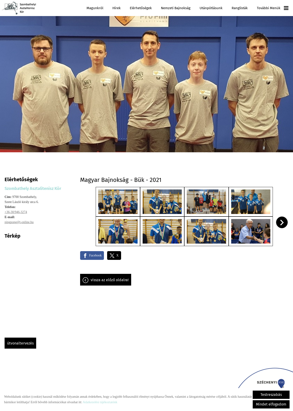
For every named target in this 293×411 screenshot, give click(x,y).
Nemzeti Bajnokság (175, 8)
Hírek (116, 8)
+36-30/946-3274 (16, 209)
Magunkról (95, 8)
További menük (272, 8)
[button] (282, 220)
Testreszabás (271, 394)
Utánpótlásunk (211, 8)
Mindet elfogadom (271, 404)
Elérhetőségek (141, 8)
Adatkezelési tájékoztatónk (100, 402)
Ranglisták (240, 8)
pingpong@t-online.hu (19, 220)
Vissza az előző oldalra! (110, 277)
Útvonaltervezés (20, 341)
